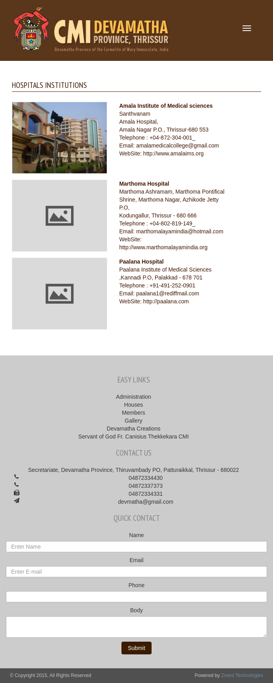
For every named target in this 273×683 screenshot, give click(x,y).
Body (136, 610)
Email (136, 560)
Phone (136, 585)
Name (136, 535)
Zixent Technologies (242, 675)
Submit (136, 648)
